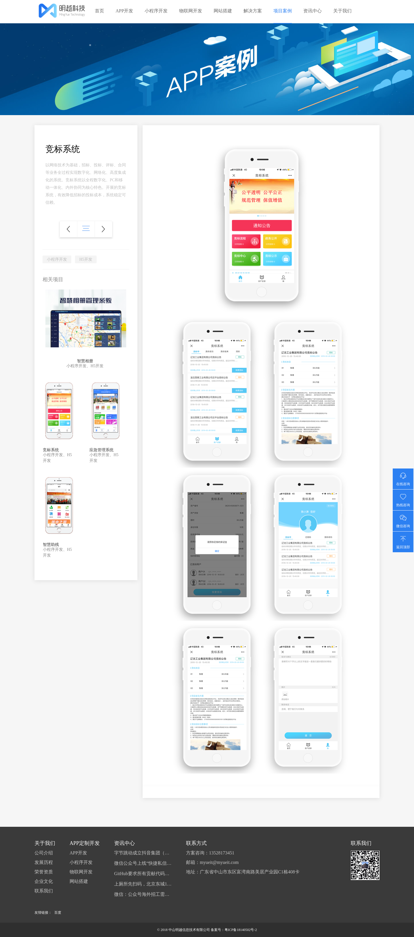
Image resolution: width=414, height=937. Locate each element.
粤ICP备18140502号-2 (241, 930)
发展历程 (43, 862)
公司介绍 (43, 853)
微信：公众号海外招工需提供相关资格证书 (143, 894)
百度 (57, 913)
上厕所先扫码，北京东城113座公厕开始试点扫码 (143, 884)
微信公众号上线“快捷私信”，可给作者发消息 (143, 863)
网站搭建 (223, 10)
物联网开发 (190, 10)
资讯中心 (312, 10)
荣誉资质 (43, 872)
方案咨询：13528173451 (210, 853)
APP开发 (124, 10)
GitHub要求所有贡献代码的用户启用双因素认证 (143, 873)
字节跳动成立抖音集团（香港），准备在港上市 (143, 853)
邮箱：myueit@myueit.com (212, 862)
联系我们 (43, 891)
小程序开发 (156, 10)
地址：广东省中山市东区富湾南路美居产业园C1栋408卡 (243, 872)
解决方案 (253, 10)
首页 (99, 10)
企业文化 (43, 881)
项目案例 (282, 10)
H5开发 (85, 259)
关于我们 (342, 10)
